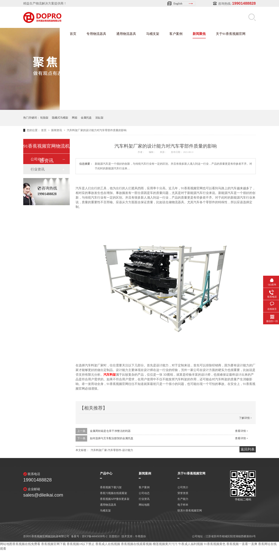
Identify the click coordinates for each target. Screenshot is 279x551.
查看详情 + (241, 431)
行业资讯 (38, 169)
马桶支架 (152, 34)
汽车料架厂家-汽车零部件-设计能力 (112, 450)
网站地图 (144, 505)
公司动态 (144, 493)
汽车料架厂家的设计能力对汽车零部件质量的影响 (97, 130)
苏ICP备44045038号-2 (94, 536)
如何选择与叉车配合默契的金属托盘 (111, 438)
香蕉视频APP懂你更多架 (114, 499)
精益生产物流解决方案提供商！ (45, 3)
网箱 (74, 117)
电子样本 (182, 505)
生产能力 (182, 499)
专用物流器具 (96, 34)
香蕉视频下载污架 (111, 487)
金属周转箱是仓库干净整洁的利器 (110, 431)
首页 (73, 34)
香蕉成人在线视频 (107, 544)
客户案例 (176, 34)
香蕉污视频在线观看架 (113, 493)
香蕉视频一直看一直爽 (241, 544)
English (177, 3)
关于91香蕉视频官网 (230, 34)
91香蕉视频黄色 (215, 544)
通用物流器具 (126, 34)
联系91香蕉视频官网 (189, 510)
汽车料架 (109, 374)
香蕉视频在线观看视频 (136, 544)
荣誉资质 (182, 493)
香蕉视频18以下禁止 (81, 544)
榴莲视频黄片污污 (165, 544)
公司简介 (182, 487)
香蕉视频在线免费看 (26, 544)
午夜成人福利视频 (190, 544)
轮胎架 (44, 117)
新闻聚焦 (199, 34)
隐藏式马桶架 (60, 117)
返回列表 (248, 449)
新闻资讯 (57, 130)
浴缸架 (99, 117)
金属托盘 (86, 117)
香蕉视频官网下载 (53, 544)
